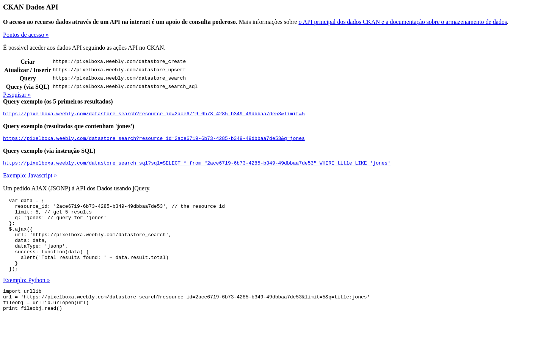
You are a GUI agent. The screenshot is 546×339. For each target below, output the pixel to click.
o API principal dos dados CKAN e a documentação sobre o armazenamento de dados (402, 22)
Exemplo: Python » (26, 298)
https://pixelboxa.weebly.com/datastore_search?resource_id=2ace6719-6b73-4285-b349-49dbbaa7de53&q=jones (154, 140)
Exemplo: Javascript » (30, 179)
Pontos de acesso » (26, 34)
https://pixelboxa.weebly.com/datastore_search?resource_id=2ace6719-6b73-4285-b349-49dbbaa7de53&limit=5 (154, 114)
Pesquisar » (17, 94)
